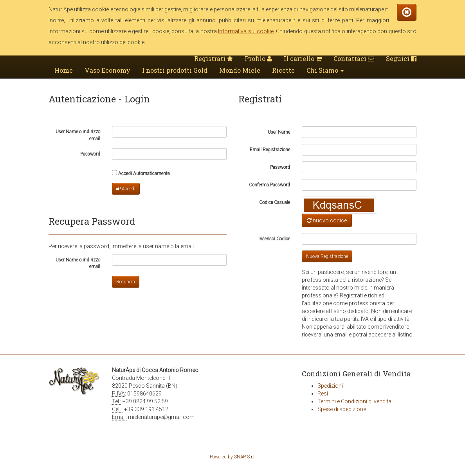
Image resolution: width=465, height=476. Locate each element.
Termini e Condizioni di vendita (354, 401)
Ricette (283, 70)
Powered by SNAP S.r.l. (233, 457)
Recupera (125, 282)
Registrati (213, 58)
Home (63, 70)
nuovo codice (327, 220)
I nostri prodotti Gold (174, 70)
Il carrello (303, 58)
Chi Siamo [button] (325, 70)
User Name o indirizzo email (78, 135)
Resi (322, 393)
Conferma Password (269, 185)
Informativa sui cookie (246, 31)
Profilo (258, 58)
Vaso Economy (107, 70)
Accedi (125, 188)
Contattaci (353, 58)
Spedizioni (330, 386)
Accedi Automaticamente (140, 173)
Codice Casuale (274, 202)
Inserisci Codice (274, 239)
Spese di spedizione (341, 409)
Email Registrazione (270, 149)
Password (90, 154)
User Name (279, 132)
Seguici (401, 58)
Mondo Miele (239, 70)
